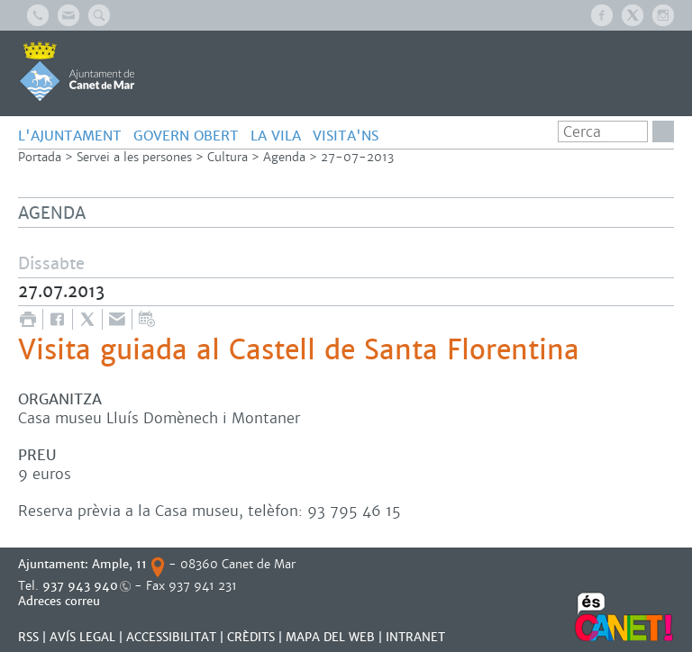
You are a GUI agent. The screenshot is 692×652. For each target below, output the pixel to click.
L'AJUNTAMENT (70, 135)
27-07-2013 (357, 157)
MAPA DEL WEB (330, 637)
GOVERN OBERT (186, 135)
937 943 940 (80, 585)
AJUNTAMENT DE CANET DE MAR (77, 71)
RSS (28, 637)
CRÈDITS (251, 637)
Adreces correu (61, 601)
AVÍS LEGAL (82, 637)
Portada (39, 157)
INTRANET (415, 637)
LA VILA (275, 135)
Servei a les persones (134, 157)
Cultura (227, 157)
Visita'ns (345, 135)
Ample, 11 (119, 564)
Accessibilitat (171, 637)
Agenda (284, 157)
